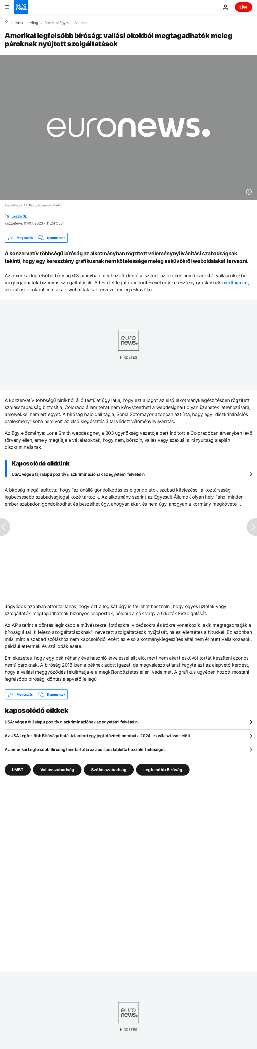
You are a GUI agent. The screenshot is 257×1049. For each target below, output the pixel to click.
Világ (34, 23)
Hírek (19, 23)
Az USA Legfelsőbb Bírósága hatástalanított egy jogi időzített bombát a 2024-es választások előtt (97, 735)
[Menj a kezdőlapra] (21, 7)
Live (243, 6)
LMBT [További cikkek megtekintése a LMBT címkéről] (17, 769)
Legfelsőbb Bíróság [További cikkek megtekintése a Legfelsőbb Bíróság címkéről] (162, 769)
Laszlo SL (19, 216)
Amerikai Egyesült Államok (66, 23)
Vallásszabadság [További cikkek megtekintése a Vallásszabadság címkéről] (57, 769)
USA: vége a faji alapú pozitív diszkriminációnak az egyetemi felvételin (78, 474)
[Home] (6, 22)
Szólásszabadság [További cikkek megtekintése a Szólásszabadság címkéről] (108, 769)
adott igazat (235, 282)
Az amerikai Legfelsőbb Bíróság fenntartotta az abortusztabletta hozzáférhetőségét (84, 749)
